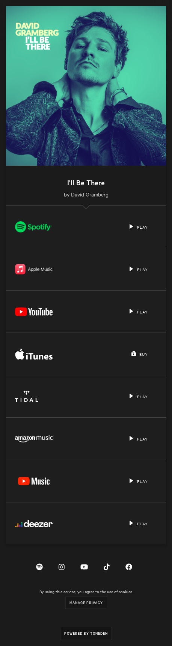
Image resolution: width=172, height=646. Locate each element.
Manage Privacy (86, 602)
